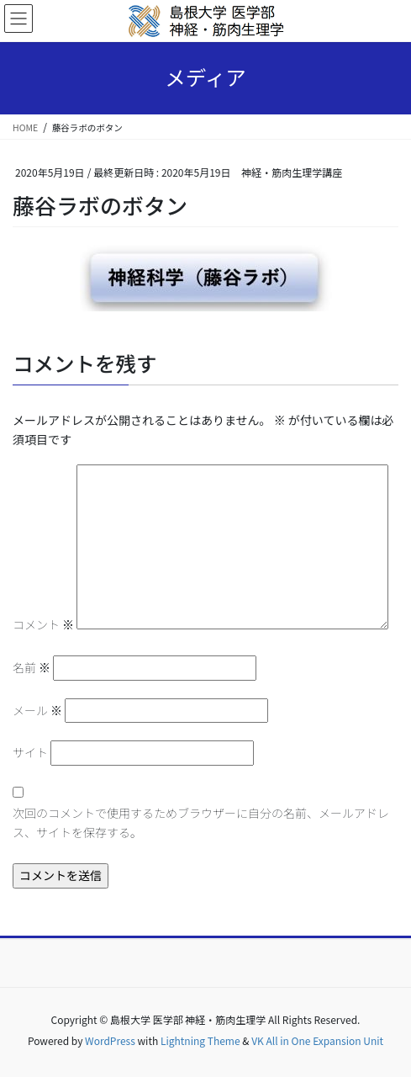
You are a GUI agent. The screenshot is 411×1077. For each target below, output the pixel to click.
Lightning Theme (200, 1040)
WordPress (110, 1040)
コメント (43, 624)
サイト (30, 752)
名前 (31, 667)
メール (37, 710)
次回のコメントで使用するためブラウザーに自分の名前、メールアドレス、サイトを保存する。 (201, 822)
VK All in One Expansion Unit (317, 1040)
